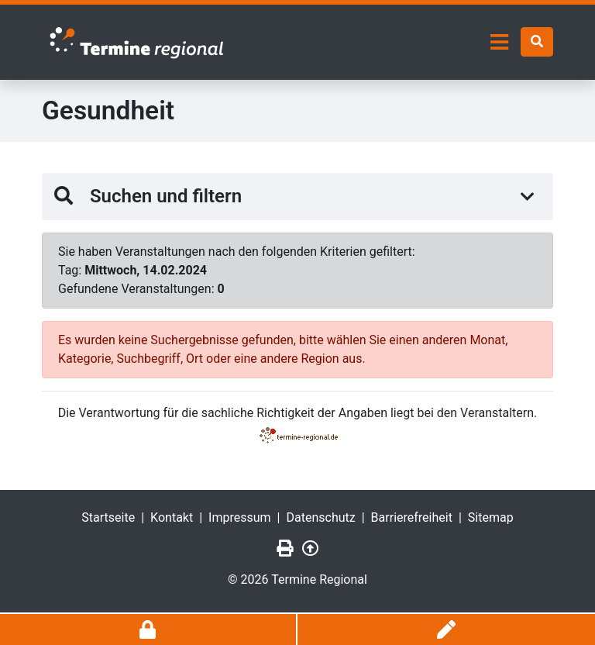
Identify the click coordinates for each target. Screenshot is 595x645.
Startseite (108, 517)
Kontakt (171, 517)
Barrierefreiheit (411, 517)
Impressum (239, 517)
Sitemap (491, 517)
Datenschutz (321, 517)
